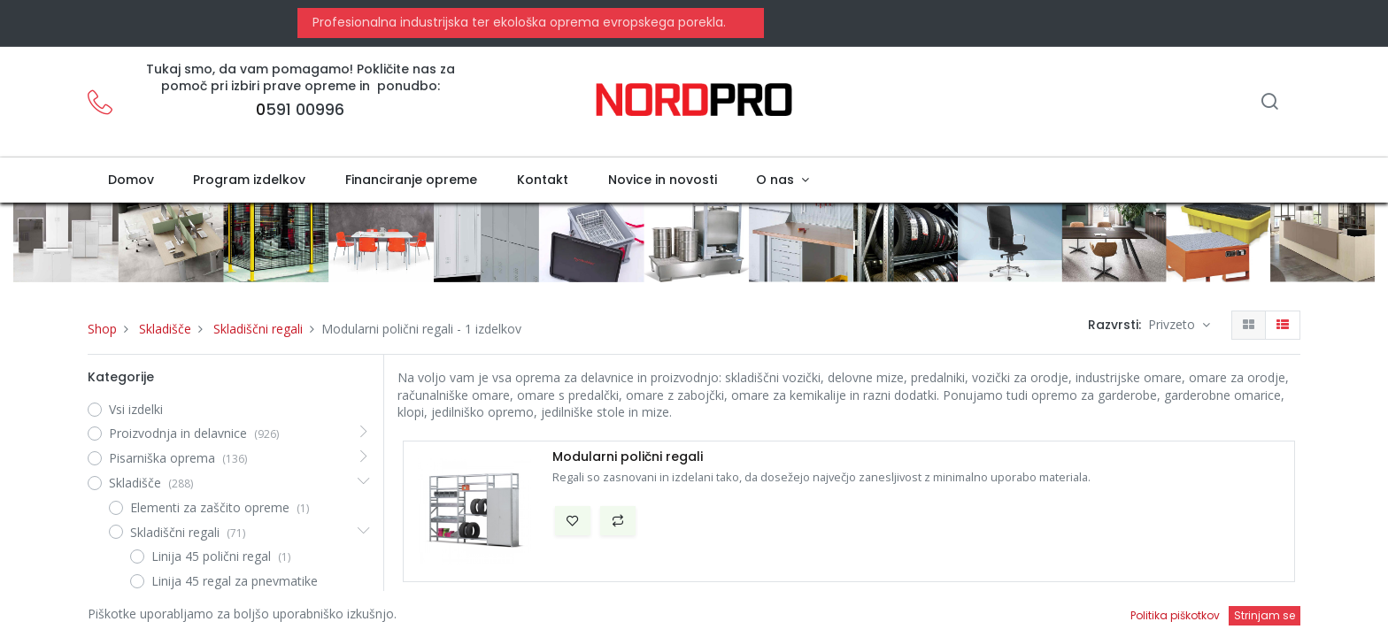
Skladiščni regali (258, 328)
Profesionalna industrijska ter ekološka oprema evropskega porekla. (517, 22)
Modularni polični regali (627, 457)
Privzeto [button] (1173, 324)
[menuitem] (131, 180)
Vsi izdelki (136, 409)
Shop (102, 328)
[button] (572, 521)
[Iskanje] (1269, 103)
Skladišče (165, 328)
